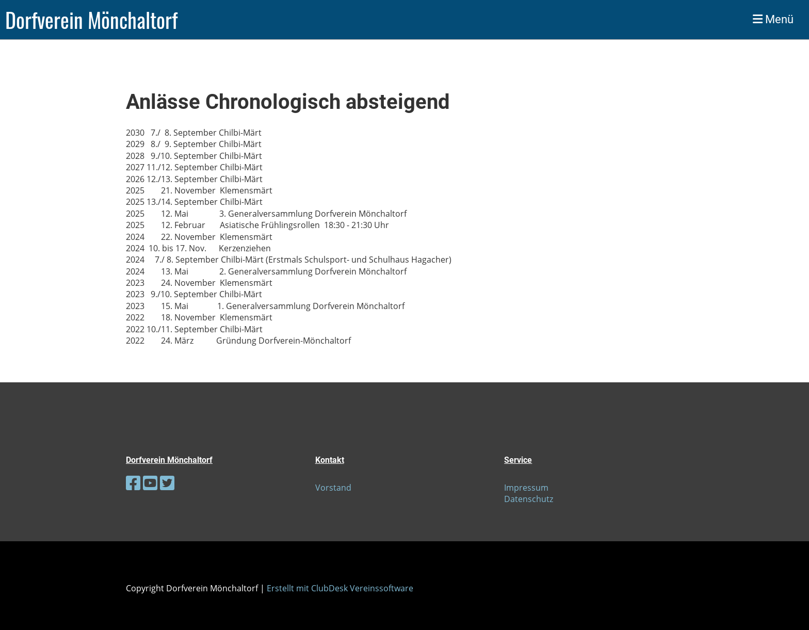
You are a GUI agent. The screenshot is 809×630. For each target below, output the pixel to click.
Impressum (526, 487)
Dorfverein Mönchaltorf (91, 19)
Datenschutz (528, 499)
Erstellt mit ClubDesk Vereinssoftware (340, 588)
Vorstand (333, 487)
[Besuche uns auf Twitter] (167, 483)
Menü (773, 19)
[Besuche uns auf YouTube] (150, 483)
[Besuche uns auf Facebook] (133, 483)
